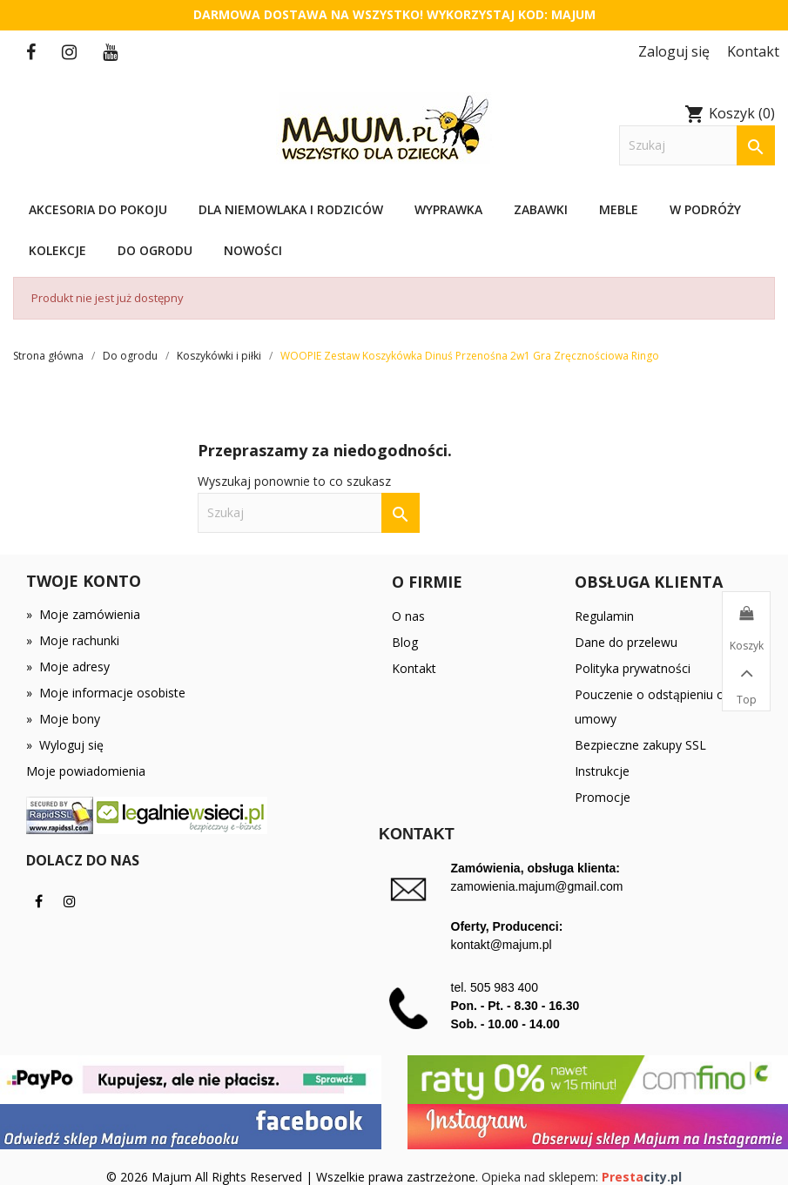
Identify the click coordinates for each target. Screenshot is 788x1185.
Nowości (253, 250)
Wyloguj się (65, 745)
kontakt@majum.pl (501, 945)
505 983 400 (504, 987)
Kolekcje (57, 250)
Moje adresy (68, 666)
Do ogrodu (155, 250)
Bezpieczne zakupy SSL (640, 745)
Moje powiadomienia (85, 771)
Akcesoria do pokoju (98, 209)
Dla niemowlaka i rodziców (291, 209)
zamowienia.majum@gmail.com (537, 886)
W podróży (705, 209)
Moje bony (63, 718)
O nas (408, 616)
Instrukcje (602, 771)
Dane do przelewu (626, 642)
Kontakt (414, 668)
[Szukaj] (697, 145)
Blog (405, 642)
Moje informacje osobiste (105, 692)
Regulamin (604, 616)
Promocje (602, 797)
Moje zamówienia (83, 614)
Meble (618, 209)
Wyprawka (448, 209)
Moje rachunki (72, 640)
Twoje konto (83, 580)
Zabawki (541, 209)
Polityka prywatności (632, 668)
